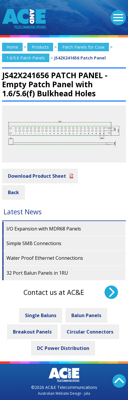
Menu (117, 14)
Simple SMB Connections (33, 243)
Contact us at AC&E (53, 292)
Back (13, 192)
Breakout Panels (32, 332)
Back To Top (119, 381)
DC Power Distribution (63, 348)
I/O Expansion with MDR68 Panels (43, 228)
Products (40, 47)
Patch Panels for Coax (83, 47)
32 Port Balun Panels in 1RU (37, 273)
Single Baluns (40, 315)
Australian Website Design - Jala (64, 393)
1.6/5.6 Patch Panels (25, 58)
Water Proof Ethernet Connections (44, 258)
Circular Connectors (90, 332)
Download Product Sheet (37, 176)
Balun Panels (86, 315)
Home (12, 47)
